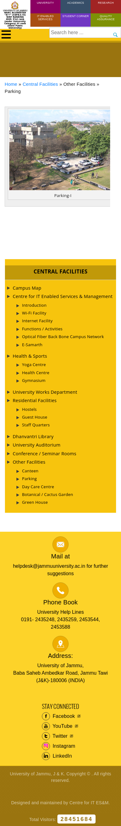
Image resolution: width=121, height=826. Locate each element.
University (45, 2)
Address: (60, 655)
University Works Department (45, 392)
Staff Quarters (36, 425)
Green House (35, 502)
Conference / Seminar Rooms (44, 453)
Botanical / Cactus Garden (47, 494)
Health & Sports (30, 356)
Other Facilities (29, 462)
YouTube (57, 726)
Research (106, 2)
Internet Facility (37, 321)
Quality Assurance (106, 18)
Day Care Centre (38, 486)
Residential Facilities (35, 400)
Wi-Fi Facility (34, 313)
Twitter (55, 736)
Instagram (58, 746)
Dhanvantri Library (33, 436)
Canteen (30, 471)
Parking (29, 478)
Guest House (34, 417)
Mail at (60, 556)
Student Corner (75, 16)
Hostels (29, 409)
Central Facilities (40, 84)
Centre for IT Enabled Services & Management (63, 296)
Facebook (58, 716)
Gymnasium (34, 380)
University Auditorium (36, 445)
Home (11, 84)
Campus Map (27, 288)
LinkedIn (57, 756)
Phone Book (60, 602)
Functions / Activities (42, 329)
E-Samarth (32, 344)
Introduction (34, 305)
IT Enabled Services (45, 18)
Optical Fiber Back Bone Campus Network (63, 336)
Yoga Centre (34, 364)
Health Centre (35, 372)
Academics (75, 2)
